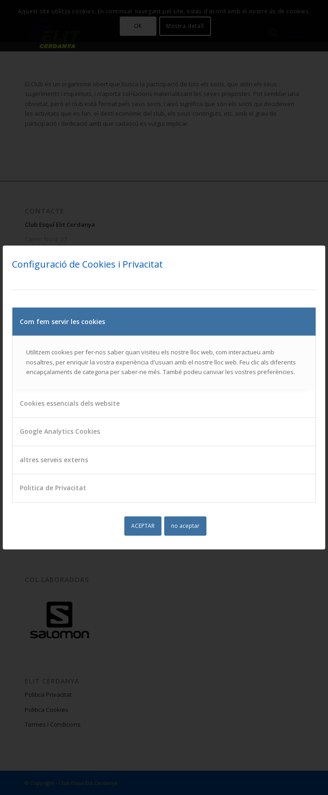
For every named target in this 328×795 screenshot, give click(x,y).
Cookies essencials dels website (70, 403)
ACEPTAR (143, 526)
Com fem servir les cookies (62, 321)
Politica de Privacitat (53, 487)
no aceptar (185, 526)
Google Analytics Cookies (60, 431)
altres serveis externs (54, 459)
